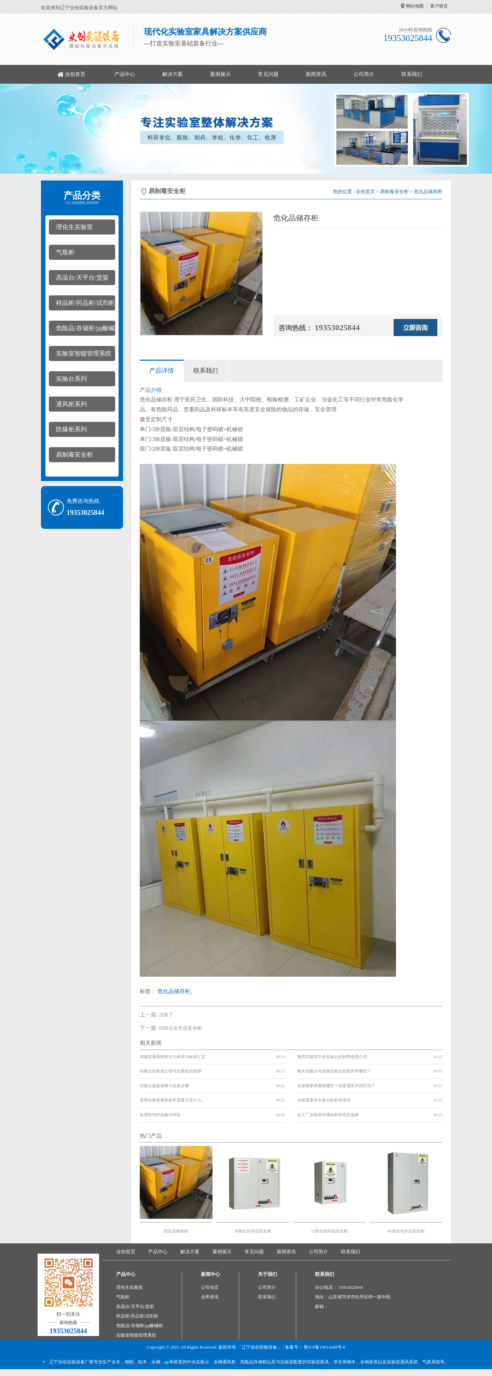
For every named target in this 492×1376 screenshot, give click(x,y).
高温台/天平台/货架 (82, 277)
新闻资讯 (316, 74)
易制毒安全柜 (74, 454)
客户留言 (439, 6)
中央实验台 (198, 1361)
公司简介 (364, 74)
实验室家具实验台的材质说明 (324, 1100)
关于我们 (267, 1274)
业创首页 (75, 74)
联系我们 (411, 74)
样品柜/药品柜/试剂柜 (85, 302)
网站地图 (415, 6)
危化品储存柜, (175, 991)
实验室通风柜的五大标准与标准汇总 (172, 1056)
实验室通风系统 (402, 1361)
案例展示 (220, 74)
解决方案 (172, 74)
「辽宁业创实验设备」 (259, 1347)
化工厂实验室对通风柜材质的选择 (328, 1114)
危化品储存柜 (176, 1231)
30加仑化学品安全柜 (252, 1231)
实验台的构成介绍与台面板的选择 (170, 1071)
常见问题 (268, 74)
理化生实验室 (74, 227)
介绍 (156, 390)
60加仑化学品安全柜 (180, 1028)
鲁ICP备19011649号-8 (324, 1347)
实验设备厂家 (80, 1361)
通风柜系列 (71, 404)
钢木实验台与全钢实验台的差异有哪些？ (334, 1071)
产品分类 (82, 197)
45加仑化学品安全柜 (406, 1231)
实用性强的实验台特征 (160, 1114)
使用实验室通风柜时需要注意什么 (170, 1100)
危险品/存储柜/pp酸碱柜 (82, 330)
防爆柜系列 (71, 429)
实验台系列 (71, 378)
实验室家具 (318, 1361)
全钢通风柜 (225, 1361)
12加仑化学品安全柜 (329, 1231)
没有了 (166, 1014)
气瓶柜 (65, 252)
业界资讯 (210, 1296)
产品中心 (124, 74)
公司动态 (210, 1287)
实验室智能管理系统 (83, 353)
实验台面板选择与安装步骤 (164, 1085)
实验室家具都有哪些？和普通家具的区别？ (336, 1085)
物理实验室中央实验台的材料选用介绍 (332, 1056)
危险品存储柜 (253, 1361)
